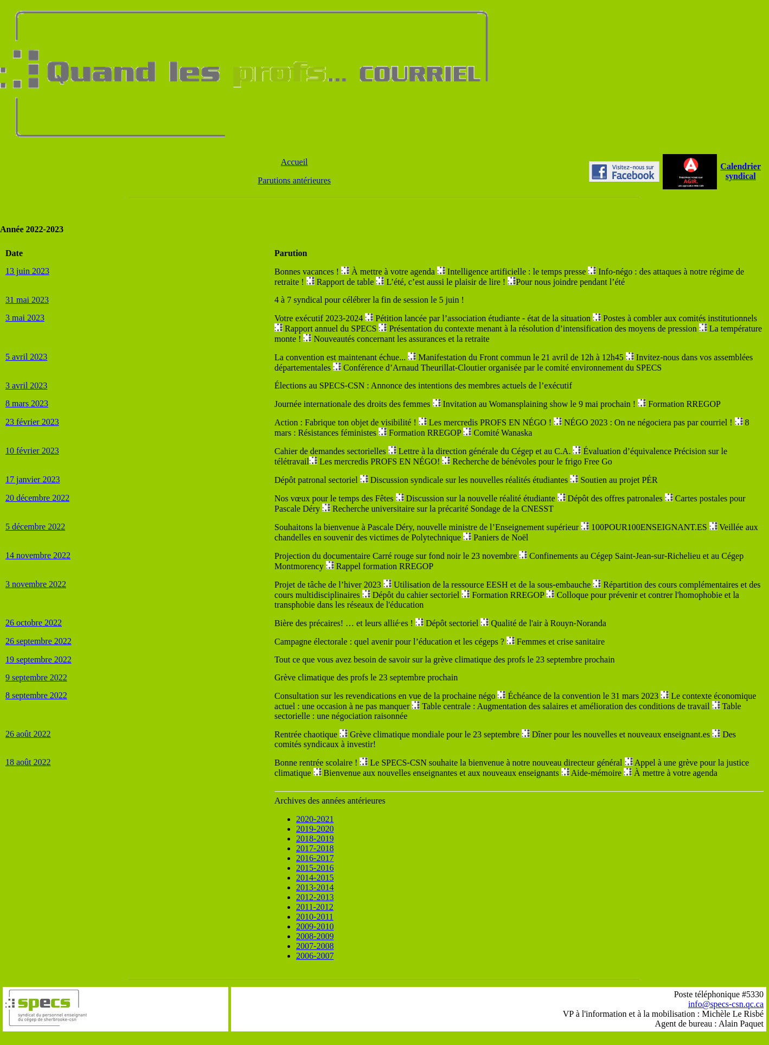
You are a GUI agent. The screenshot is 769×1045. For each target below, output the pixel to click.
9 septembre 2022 (36, 677)
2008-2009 (315, 936)
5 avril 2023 (26, 356)
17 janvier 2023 (32, 479)
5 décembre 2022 (35, 526)
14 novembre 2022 (38, 555)
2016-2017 (315, 858)
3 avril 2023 (26, 385)
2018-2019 (315, 838)
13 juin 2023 (27, 271)
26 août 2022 (28, 733)
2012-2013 (315, 897)
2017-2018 (315, 848)
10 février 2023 (32, 450)
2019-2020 (315, 828)
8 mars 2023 (26, 403)
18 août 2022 (28, 762)
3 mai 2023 (24, 317)
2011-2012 (315, 907)
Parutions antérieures (294, 180)
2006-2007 (315, 955)
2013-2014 (315, 887)
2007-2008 (315, 946)
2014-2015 (315, 877)
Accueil (294, 162)
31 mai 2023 (27, 299)
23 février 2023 (32, 421)
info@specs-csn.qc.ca (726, 1004)
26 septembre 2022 (38, 641)
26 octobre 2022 (33, 622)
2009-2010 (315, 926)
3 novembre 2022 (35, 584)
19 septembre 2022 (38, 659)
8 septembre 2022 (36, 695)
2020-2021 (315, 819)
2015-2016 (315, 867)
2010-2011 (315, 916)
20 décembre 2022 (37, 497)
